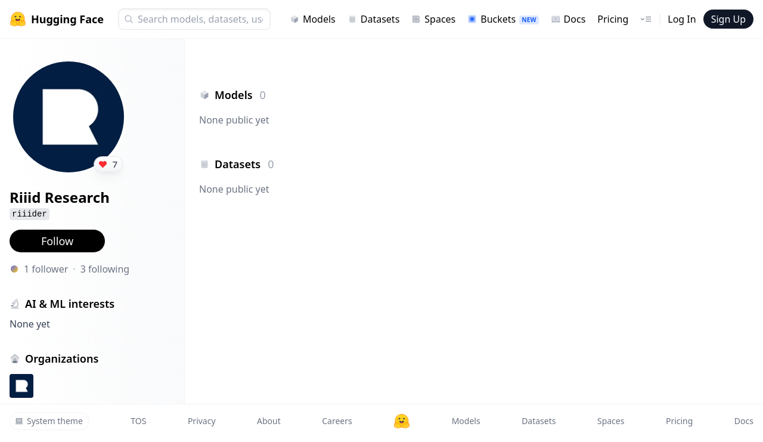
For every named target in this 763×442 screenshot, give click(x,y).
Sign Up (728, 19)
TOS (138, 420)
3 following (105, 269)
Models (313, 19)
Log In (682, 19)
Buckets (502, 19)
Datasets (374, 19)
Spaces (433, 19)
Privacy (202, 420)
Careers (337, 420)
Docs (568, 19)
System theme (49, 420)
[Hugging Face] (401, 421)
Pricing (612, 19)
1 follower (46, 269)
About (269, 420)
